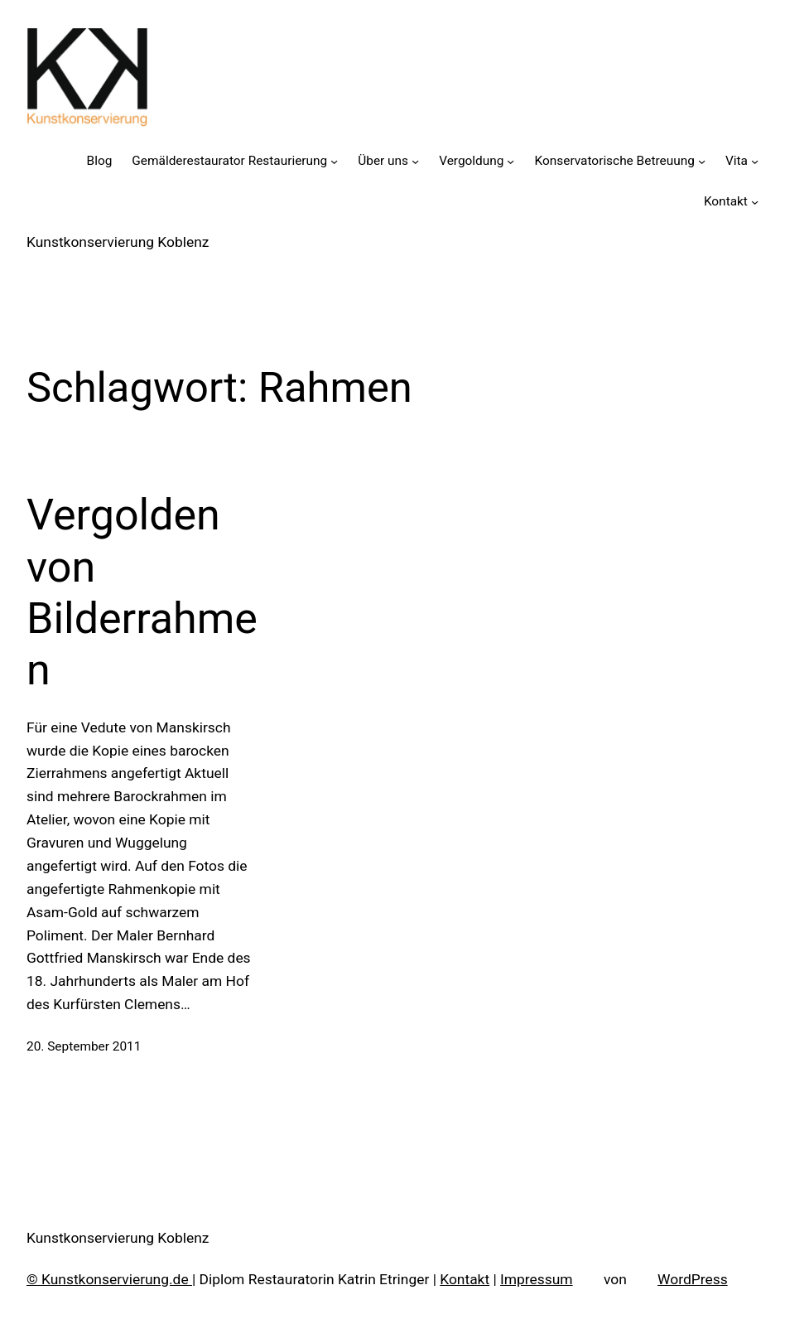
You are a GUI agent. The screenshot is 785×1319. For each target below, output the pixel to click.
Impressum (536, 1279)
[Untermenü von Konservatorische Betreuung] (702, 161)
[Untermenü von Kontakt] (755, 201)
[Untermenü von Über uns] (415, 161)
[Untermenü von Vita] (755, 161)
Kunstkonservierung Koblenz (117, 242)
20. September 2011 (83, 1046)
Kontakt (464, 1279)
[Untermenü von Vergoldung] (510, 161)
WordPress (692, 1279)
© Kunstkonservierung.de (109, 1279)
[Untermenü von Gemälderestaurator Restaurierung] (334, 161)
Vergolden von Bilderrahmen (142, 592)
